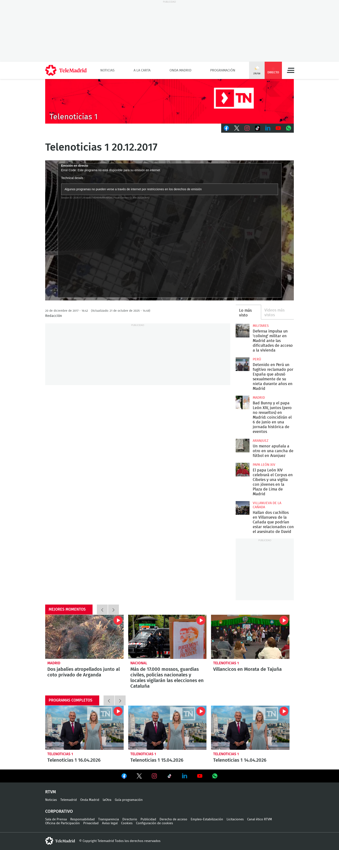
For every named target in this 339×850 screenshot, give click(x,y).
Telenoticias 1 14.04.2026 (250, 728)
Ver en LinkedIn (184, 776)
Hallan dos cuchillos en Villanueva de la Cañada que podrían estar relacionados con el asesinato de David (242, 508)
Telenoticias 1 (226, 663)
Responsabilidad (82, 819)
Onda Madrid (180, 70)
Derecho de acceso (173, 819)
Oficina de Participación (62, 823)
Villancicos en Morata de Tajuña (250, 637)
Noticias (107, 70)
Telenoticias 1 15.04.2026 (167, 728)
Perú (257, 359)
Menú (290, 70)
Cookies (127, 823)
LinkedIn (268, 128)
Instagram (247, 128)
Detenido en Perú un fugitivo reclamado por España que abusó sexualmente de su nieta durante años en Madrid (242, 364)
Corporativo (59, 811)
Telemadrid (68, 800)
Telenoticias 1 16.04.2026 (84, 728)
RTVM (50, 792)
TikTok (257, 128)
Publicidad (148, 819)
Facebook (226, 128)
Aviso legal (110, 823)
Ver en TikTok (169, 776)
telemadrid (60, 841)
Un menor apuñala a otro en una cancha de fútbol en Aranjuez (242, 445)
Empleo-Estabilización (207, 819)
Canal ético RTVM (259, 819)
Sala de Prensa (56, 819)
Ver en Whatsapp (215, 776)
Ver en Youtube (199, 776)
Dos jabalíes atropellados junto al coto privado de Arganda (84, 637)
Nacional (138, 663)
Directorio (129, 819)
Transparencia (108, 819)
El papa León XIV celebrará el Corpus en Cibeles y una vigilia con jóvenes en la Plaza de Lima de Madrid (242, 469)
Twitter (237, 128)
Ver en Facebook (124, 776)
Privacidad (91, 823)
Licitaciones (235, 819)
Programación (222, 70)
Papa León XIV (264, 464)
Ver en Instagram (154, 776)
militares (261, 325)
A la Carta (142, 70)
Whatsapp (288, 128)
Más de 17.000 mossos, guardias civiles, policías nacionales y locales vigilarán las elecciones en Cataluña (167, 637)
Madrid (259, 397)
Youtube (278, 128)
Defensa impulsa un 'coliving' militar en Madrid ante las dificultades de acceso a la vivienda (242, 330)
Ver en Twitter (139, 776)
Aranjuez (260, 440)
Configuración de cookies (154, 823)
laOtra (107, 800)
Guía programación (129, 800)
